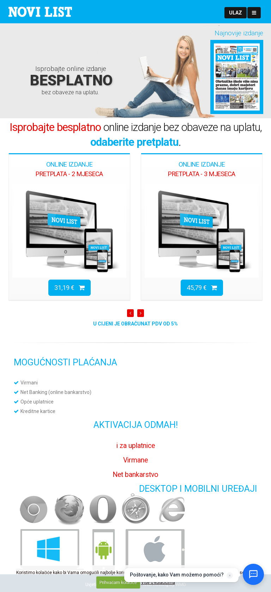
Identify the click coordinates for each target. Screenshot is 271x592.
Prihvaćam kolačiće (118, 582)
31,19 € (69, 287)
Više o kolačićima (158, 582)
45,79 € (202, 287)
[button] (235, 12)
